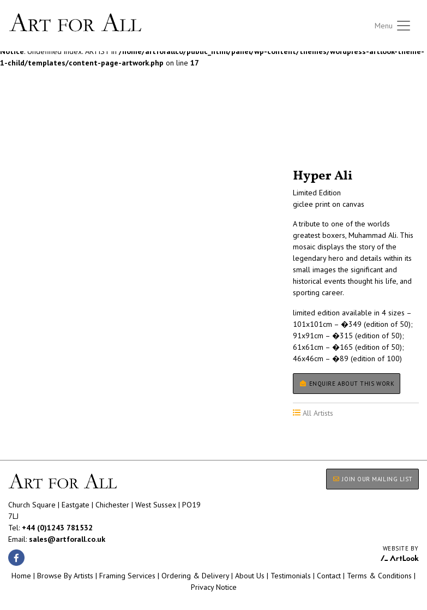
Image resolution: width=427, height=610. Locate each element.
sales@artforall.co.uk (67, 539)
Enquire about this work (346, 383)
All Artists (26, 138)
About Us (249, 576)
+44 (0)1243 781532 (57, 528)
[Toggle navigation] (393, 26)
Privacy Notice (214, 587)
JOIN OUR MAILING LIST (372, 479)
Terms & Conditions (379, 576)
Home (21, 576)
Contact (329, 576)
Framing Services (127, 576)
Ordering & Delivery (195, 576)
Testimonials (290, 576)
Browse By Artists (65, 576)
